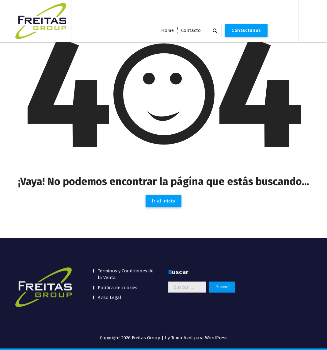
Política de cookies (117, 257)
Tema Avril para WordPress (199, 337)
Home (167, 30)
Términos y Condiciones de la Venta (126, 243)
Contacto (191, 30)
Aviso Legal (109, 267)
